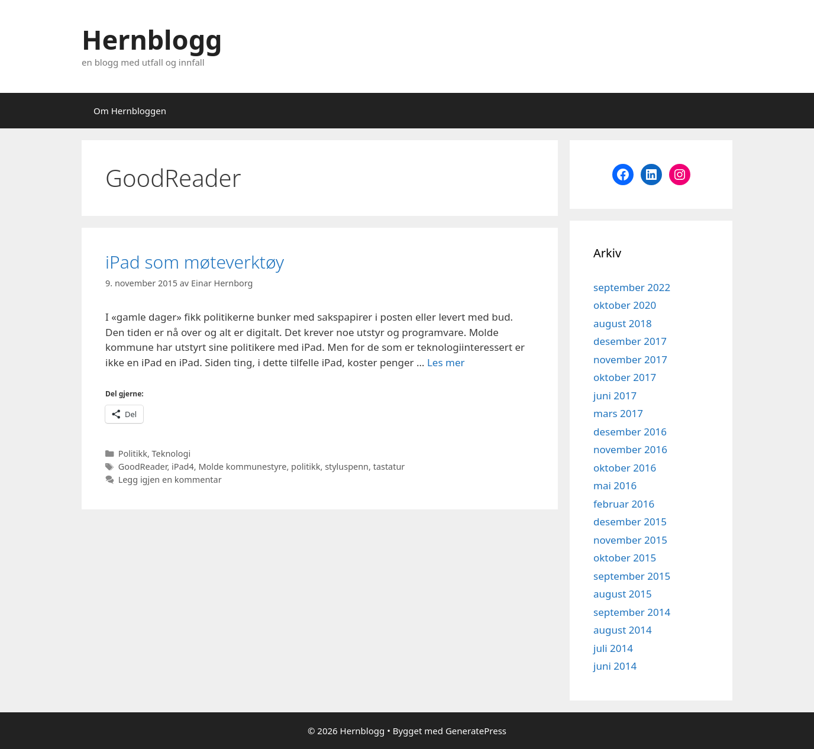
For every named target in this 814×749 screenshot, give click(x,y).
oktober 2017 (624, 377)
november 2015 (630, 540)
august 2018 (622, 323)
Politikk (132, 453)
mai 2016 (615, 485)
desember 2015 (630, 521)
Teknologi (171, 453)
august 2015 (622, 594)
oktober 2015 (624, 557)
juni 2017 (615, 395)
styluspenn (347, 466)
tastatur (389, 466)
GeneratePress (475, 731)
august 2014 (622, 630)
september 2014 (631, 612)
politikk (305, 466)
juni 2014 (615, 666)
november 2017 (630, 359)
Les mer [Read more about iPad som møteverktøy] (446, 362)
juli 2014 (613, 648)
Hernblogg (152, 39)
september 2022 (631, 287)
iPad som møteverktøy (194, 262)
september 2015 (631, 576)
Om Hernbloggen (129, 111)
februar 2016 (623, 504)
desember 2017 (630, 341)
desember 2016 (630, 431)
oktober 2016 (624, 467)
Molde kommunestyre (242, 466)
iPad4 (183, 466)
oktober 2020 (624, 305)
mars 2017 (618, 413)
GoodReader (142, 466)
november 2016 (630, 449)
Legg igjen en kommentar (170, 479)
